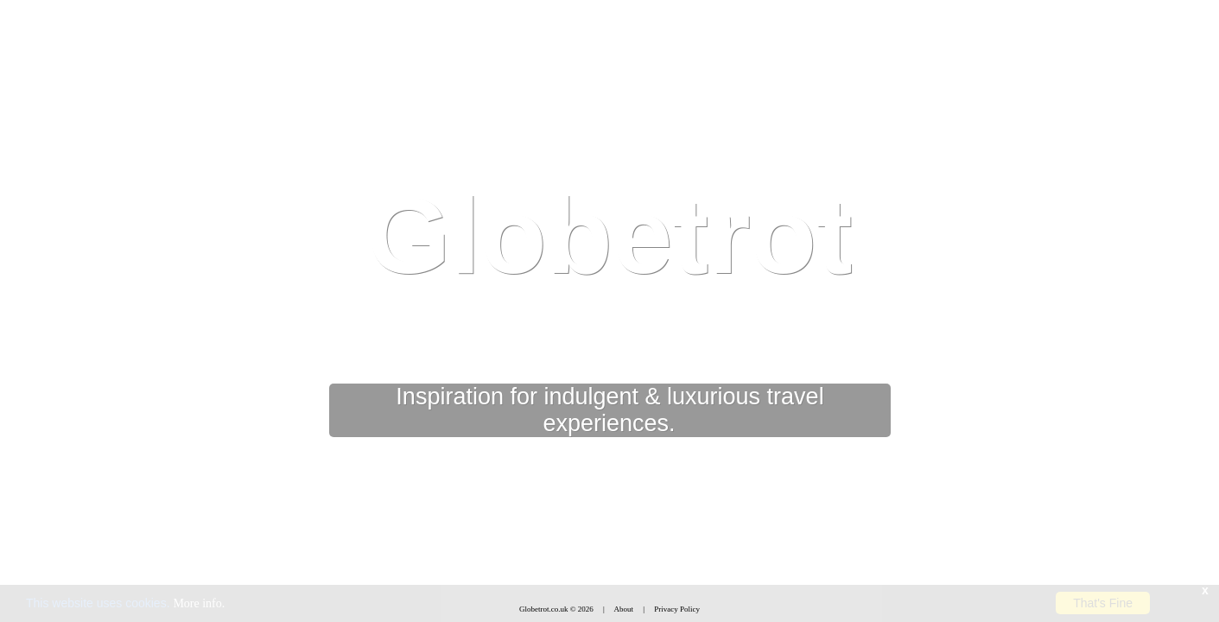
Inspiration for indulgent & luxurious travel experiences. (609, 410)
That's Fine (1103, 603)
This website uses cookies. (125, 603)
